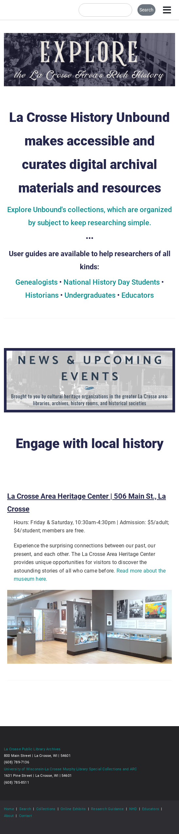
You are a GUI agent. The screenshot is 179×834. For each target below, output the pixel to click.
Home (9, 809)
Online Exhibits (73, 809)
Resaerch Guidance (107, 809)
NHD (133, 809)
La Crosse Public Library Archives (32, 749)
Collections (45, 809)
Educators (137, 295)
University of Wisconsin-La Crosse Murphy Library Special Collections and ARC (70, 769)
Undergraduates (90, 295)
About (9, 815)
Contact (25, 815)
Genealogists (36, 282)
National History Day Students (111, 282)
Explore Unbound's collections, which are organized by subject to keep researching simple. (89, 216)
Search (25, 809)
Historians (42, 295)
